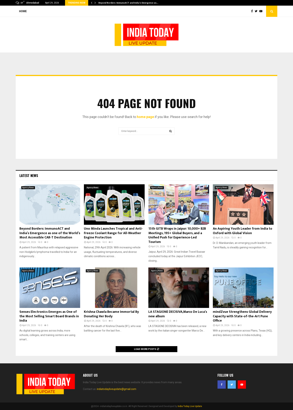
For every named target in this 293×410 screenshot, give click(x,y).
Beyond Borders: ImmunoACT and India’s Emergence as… (128, 3)
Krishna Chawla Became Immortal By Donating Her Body (111, 314)
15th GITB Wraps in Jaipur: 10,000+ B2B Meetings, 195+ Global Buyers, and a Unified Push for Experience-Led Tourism (177, 235)
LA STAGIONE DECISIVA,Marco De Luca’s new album (177, 314)
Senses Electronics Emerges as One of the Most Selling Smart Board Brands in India (49, 316)
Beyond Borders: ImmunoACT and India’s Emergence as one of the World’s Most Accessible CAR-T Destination (49, 233)
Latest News (28, 175)
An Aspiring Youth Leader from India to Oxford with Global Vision (242, 231)
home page (145, 117)
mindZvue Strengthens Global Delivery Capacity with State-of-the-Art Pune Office (242, 316)
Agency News (28, 188)
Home (23, 11)
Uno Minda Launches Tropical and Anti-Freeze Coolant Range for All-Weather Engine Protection (113, 233)
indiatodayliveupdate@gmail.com (116, 389)
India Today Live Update (190, 406)
